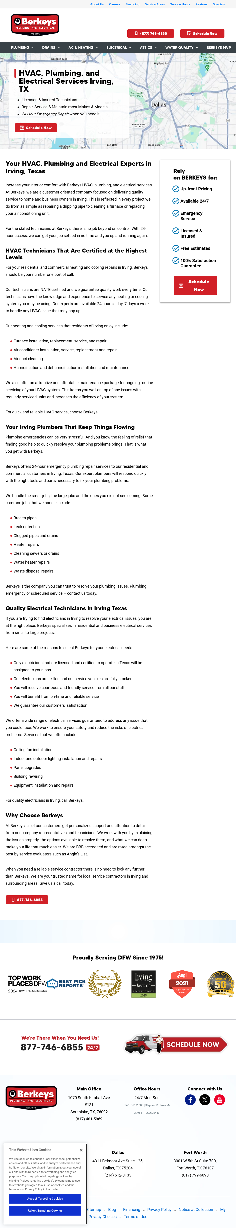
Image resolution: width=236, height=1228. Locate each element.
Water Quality (179, 47)
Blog (112, 1209)
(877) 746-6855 (150, 33)
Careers (114, 4)
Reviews (202, 4)
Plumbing (20, 47)
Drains (48, 47)
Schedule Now (202, 33)
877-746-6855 (27, 900)
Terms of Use (135, 1216)
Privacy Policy (159, 1209)
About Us (97, 4)
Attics (146, 47)
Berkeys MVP (219, 47)
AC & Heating (80, 47)
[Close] (81, 1150)
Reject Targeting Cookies (45, 1210)
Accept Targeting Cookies (45, 1198)
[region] (45, 1183)
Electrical (116, 47)
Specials (219, 4)
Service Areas (155, 4)
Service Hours (180, 4)
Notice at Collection (196, 1209)
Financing (133, 4)
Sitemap (93, 1209)
